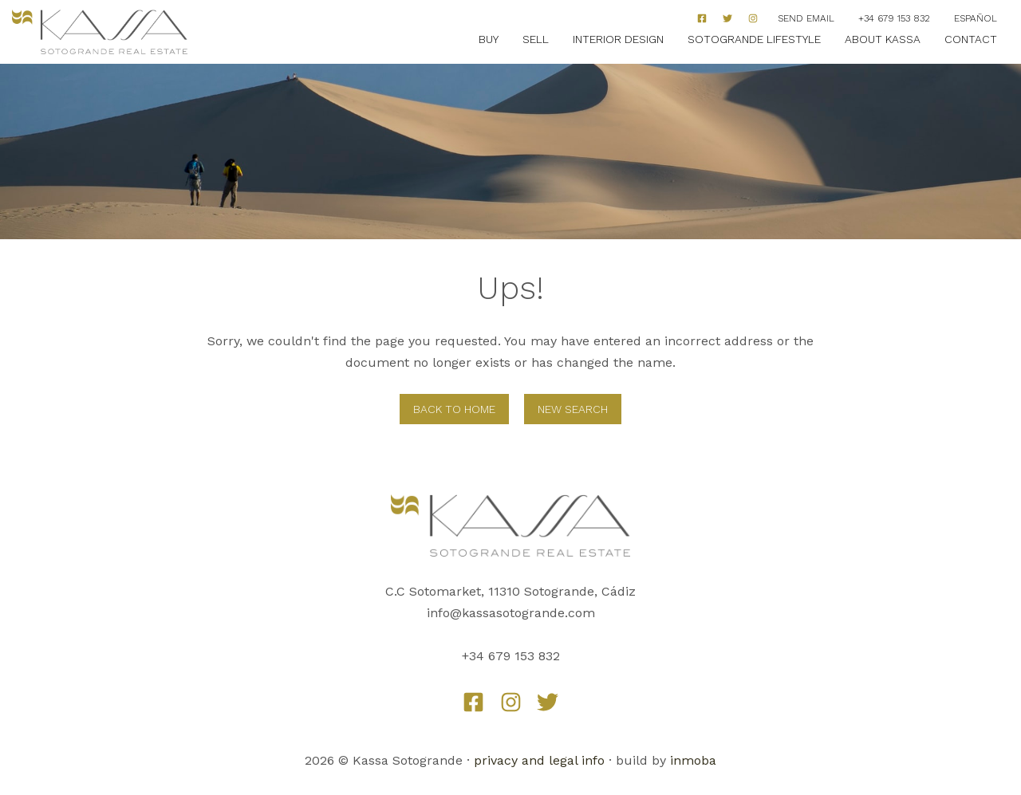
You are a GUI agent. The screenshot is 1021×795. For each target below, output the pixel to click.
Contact (970, 39)
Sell (535, 39)
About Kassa (882, 39)
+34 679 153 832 (894, 18)
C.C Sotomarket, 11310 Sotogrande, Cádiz (510, 591)
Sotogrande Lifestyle (754, 39)
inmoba (693, 760)
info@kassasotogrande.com (511, 612)
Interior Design (618, 39)
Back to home (454, 409)
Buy (489, 39)
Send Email (806, 18)
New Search (573, 409)
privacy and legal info (539, 760)
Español (975, 18)
